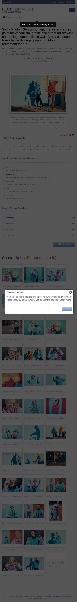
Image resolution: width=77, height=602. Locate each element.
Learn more (64, 301)
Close (66, 310)
